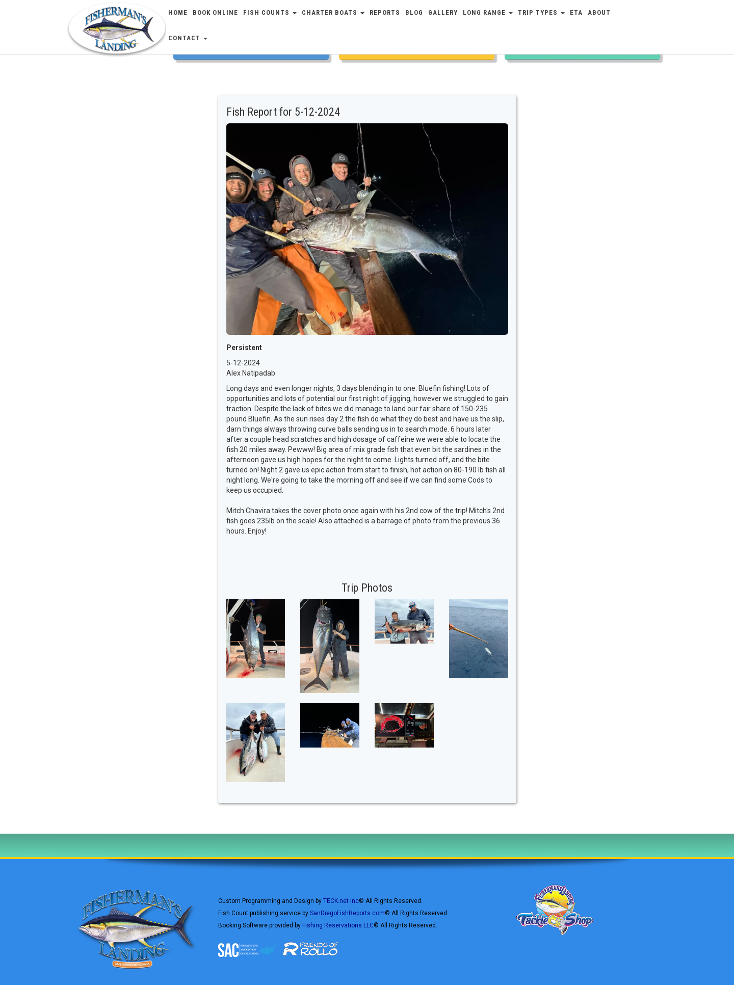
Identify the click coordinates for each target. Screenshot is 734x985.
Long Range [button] (488, 12)
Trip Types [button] (541, 12)
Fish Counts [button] (270, 12)
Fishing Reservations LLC (338, 925)
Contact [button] (187, 38)
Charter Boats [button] (333, 12)
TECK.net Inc (341, 900)
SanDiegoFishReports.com (347, 913)
